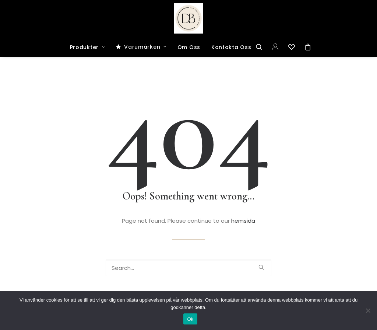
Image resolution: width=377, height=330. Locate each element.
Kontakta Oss (231, 47)
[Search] (261, 47)
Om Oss (188, 47)
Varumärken (145, 47)
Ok (190, 319)
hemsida (243, 221)
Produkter (87, 47)
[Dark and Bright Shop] (189, 18)
